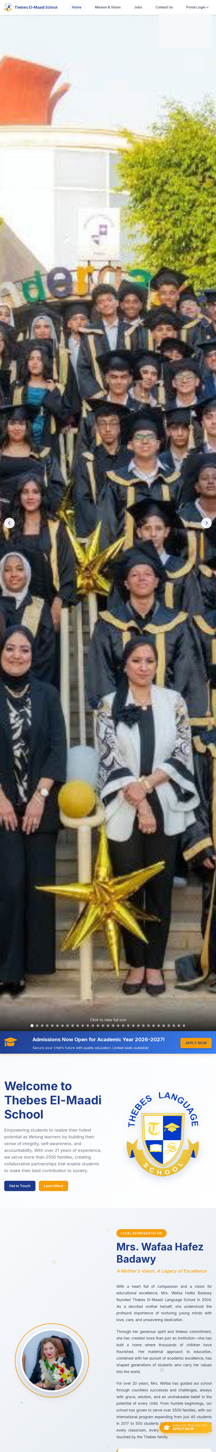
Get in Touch (19, 1186)
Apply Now (196, 1043)
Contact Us (164, 7)
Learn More (53, 1186)
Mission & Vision (108, 7)
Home (76, 7)
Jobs (138, 7)
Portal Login (197, 7)
